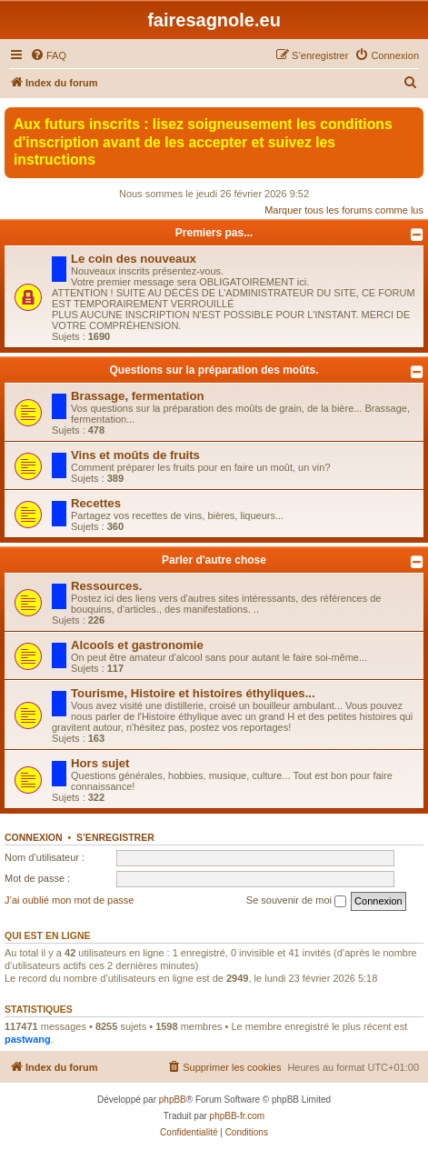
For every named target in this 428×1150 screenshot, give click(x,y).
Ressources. (106, 586)
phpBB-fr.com (237, 1116)
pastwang (28, 1039)
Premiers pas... (214, 232)
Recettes (96, 503)
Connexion (34, 837)
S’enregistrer (115, 837)
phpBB (172, 1100)
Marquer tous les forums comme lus (343, 210)
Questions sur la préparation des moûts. (213, 370)
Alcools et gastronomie (137, 645)
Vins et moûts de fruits (135, 455)
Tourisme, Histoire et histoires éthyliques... (193, 693)
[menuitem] (48, 55)
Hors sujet (100, 763)
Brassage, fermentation (137, 396)
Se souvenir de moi (296, 901)
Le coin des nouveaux (133, 258)
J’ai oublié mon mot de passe (69, 900)
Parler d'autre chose (214, 560)
